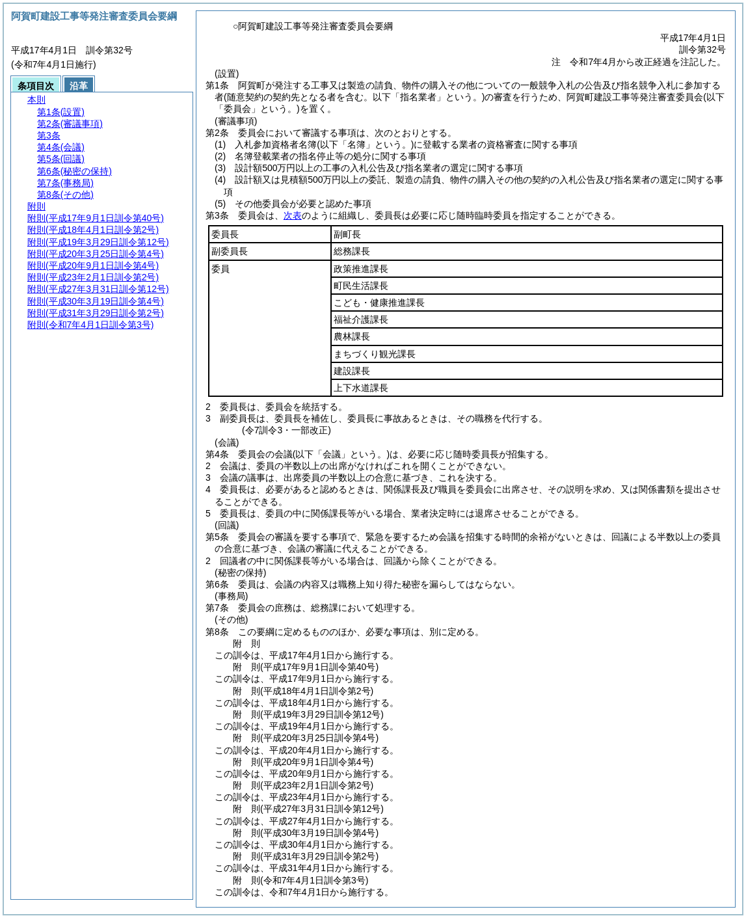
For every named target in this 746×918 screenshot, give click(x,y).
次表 (293, 215)
